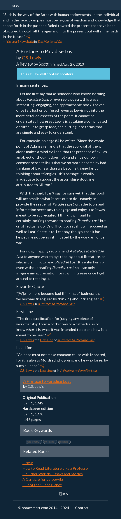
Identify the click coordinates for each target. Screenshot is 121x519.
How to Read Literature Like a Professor (55, 468)
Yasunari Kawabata (20, 41)
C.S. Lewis (31, 57)
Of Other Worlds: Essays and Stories (52, 474)
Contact (82, 507)
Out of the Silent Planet (42, 485)
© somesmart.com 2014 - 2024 (43, 507)
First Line (46, 340)
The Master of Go (49, 41)
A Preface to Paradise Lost (56, 304)
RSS (63, 494)
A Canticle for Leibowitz (42, 479)
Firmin (27, 463)
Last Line (46, 371)
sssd (16, 5)
